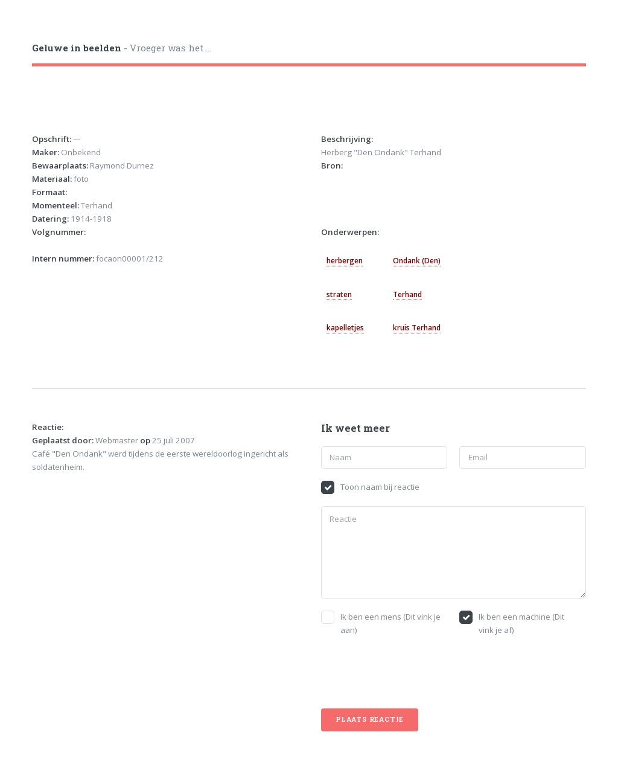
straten (339, 294)
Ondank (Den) (417, 260)
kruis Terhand (417, 328)
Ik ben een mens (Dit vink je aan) (390, 623)
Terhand (407, 294)
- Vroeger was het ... (121, 48)
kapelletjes (345, 328)
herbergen (345, 260)
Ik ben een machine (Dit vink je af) (521, 623)
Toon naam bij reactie (379, 486)
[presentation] (413, 672)
